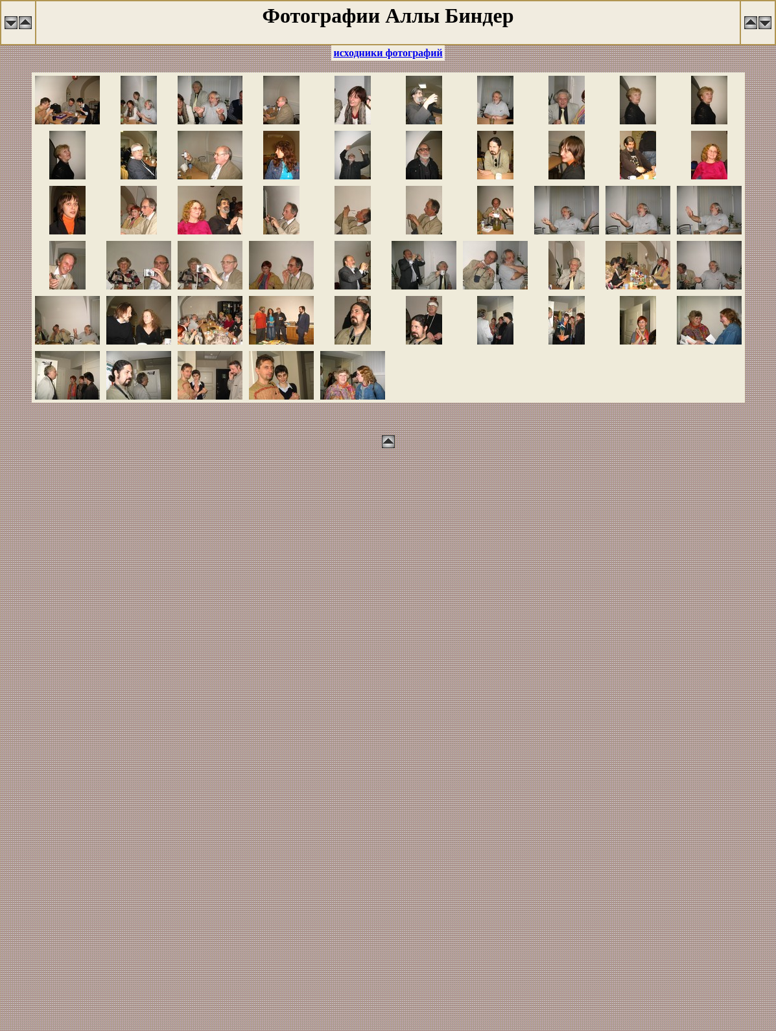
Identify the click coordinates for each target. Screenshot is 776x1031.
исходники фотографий (387, 52)
